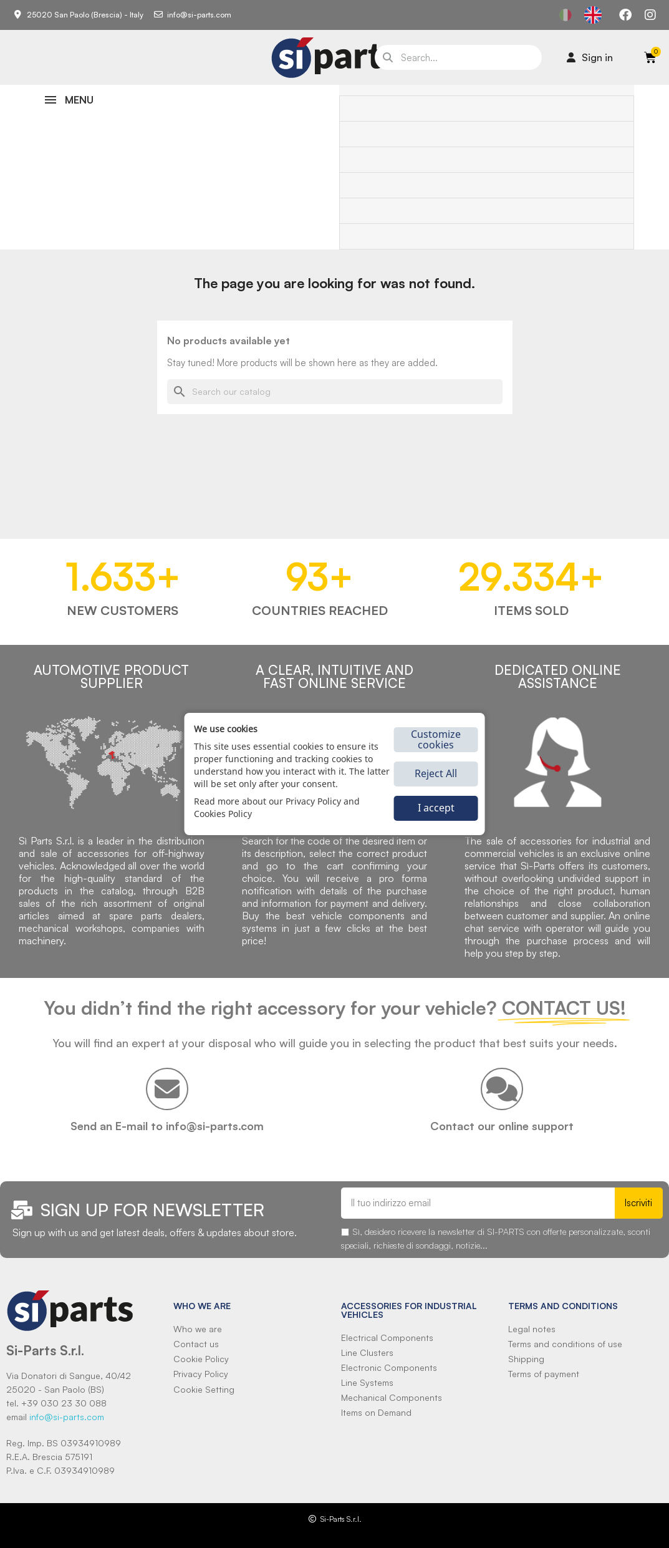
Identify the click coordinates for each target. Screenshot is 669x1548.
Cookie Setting (203, 1389)
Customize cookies (436, 739)
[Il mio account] (589, 57)
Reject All (436, 773)
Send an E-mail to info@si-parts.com (167, 1126)
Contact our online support (502, 1126)
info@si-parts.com (66, 1416)
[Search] (335, 391)
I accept (436, 808)
